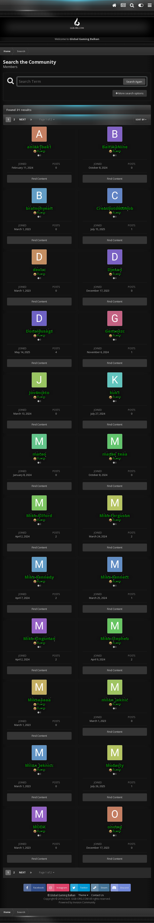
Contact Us (97, 895)
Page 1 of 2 (47, 119)
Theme (83, 895)
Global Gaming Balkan (62, 895)
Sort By (141, 119)
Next (22, 119)
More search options (130, 93)
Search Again (134, 81)
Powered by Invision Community (77, 902)
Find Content (39, 178)
